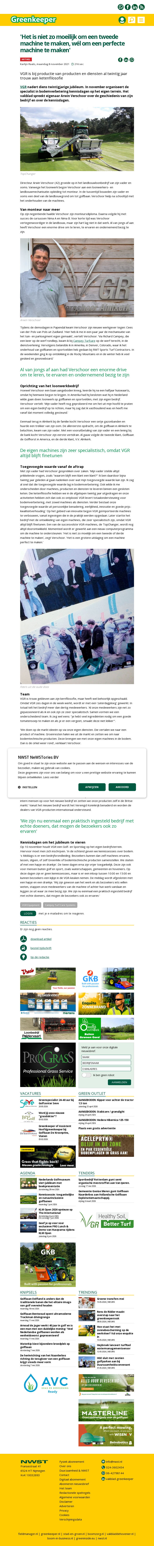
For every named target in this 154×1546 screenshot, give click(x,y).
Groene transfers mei (110, 1298)
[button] (27, 787)
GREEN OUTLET (92, 1093)
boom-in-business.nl (60, 1538)
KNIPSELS (28, 1292)
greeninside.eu (85, 1538)
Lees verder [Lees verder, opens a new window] (51, 777)
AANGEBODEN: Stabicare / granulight (101, 1111)
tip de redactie (40, 957)
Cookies (64, 1515)
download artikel (41, 939)
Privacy (64, 1510)
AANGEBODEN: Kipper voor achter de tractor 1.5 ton (106, 1101)
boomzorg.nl (96, 1534)
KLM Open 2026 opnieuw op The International (56, 1211)
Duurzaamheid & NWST (74, 1470)
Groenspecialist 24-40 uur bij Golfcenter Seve (56, 1101)
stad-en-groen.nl (74, 1534)
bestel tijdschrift (41, 948)
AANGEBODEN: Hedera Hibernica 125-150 (103, 1120)
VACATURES (30, 1093)
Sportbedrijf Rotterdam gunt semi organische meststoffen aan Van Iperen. (104, 1181)
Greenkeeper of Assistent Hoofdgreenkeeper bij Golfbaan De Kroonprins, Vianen (55, 1131)
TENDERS (86, 1173)
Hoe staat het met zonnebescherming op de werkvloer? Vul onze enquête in (115, 1331)
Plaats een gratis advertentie (97, 1128)
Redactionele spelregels (74, 1493)
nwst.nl (102, 1538)
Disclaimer (66, 1501)
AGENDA (27, 1173)
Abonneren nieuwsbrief (74, 1484)
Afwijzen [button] (91, 787)
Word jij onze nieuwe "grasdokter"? (51, 1114)
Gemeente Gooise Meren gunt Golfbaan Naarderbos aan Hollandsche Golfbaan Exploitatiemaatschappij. (103, 1194)
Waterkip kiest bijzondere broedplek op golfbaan (45, 1345)
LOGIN (28, 913)
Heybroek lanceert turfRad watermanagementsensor (114, 1346)
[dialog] (77, 773)
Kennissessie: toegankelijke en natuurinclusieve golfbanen (56, 1198)
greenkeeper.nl (50, 1534)
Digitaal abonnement (72, 1479)
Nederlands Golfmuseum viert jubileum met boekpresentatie (54, 1183)
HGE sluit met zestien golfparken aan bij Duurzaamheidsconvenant (113, 1361)
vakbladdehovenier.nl (120, 1534)
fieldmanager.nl (28, 1534)
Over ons (65, 1466)
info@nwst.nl (114, 1461)
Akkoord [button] (122, 787)
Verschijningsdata (70, 1519)
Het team (65, 1488)
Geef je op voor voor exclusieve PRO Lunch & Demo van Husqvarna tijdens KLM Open (57, 1228)
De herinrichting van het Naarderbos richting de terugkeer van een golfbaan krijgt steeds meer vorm (45, 1359)
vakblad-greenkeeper (119, 1479)
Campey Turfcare (84, 341)
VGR (23, 87)
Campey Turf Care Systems (60, 905)
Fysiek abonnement (71, 1461)
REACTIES (28, 922)
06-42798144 (115, 1473)
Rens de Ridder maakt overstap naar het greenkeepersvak (111, 1315)
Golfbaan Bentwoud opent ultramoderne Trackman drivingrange (45, 1315)
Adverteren (66, 1506)
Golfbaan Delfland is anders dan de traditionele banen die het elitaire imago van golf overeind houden (45, 1302)
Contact (64, 1475)
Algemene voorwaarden (74, 1497)
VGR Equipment (30, 905)
